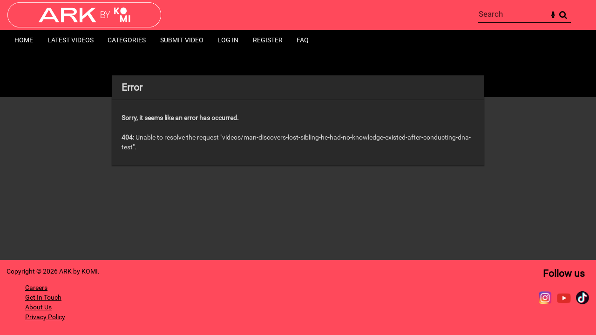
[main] (298, 120)
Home (23, 40)
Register (268, 40)
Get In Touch (43, 297)
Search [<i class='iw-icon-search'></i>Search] (563, 14)
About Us (38, 307)
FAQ (303, 40)
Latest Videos (70, 40)
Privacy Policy (45, 317)
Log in (227, 40)
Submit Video (181, 40)
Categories (127, 40)
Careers (36, 287)
